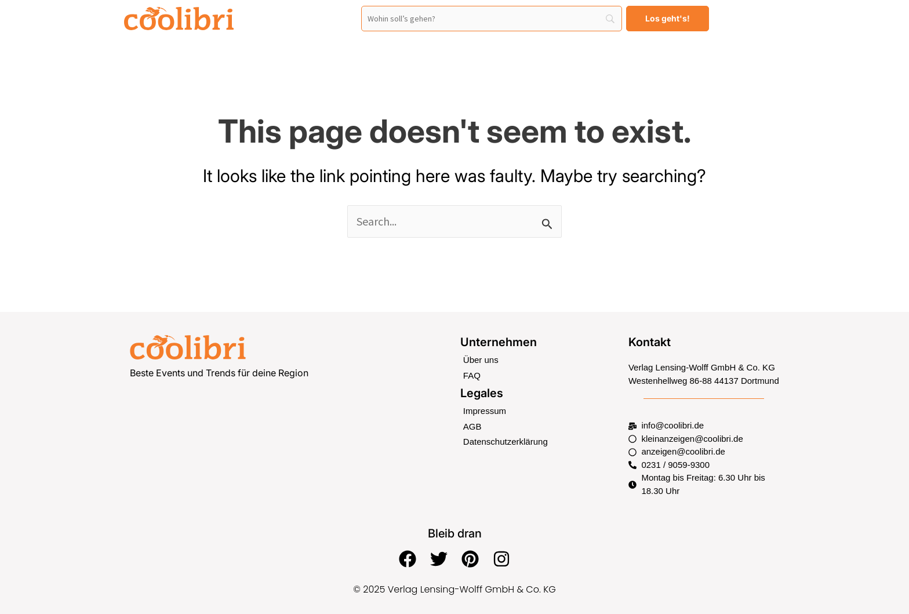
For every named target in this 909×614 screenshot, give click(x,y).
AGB (472, 426)
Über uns (481, 360)
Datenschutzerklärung (505, 441)
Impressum (484, 411)
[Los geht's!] (667, 18)
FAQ (472, 375)
